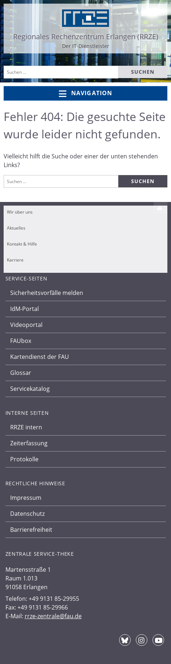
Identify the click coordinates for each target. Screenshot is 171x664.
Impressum (25, 498)
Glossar (20, 373)
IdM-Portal (24, 309)
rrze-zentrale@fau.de (53, 616)
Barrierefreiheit (31, 530)
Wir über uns (20, 212)
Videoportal (26, 325)
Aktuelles (16, 228)
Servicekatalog (30, 389)
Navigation (85, 93)
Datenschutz (27, 514)
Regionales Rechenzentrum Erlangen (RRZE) (85, 36)
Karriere (15, 260)
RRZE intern (26, 427)
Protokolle (24, 459)
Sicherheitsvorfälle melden (46, 293)
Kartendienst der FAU (39, 357)
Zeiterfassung (29, 443)
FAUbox (20, 341)
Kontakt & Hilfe (22, 244)
